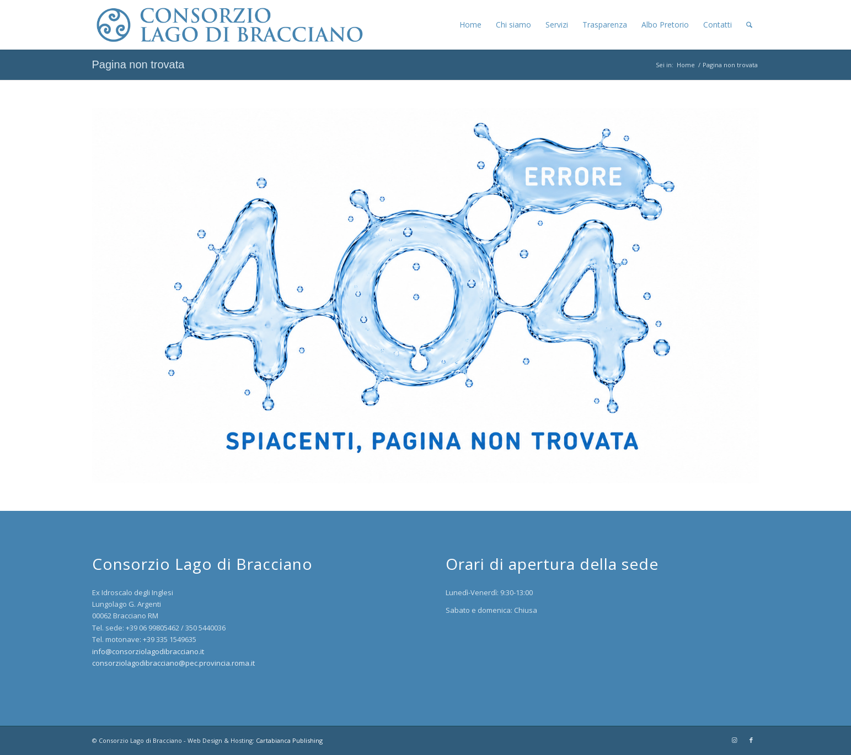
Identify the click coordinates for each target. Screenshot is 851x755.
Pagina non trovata (138, 64)
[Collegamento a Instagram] (734, 740)
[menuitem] (470, 25)
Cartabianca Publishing (289, 740)
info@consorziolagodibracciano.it (148, 651)
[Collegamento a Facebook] (751, 740)
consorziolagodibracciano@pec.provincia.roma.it (173, 663)
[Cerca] (749, 25)
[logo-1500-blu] (228, 25)
